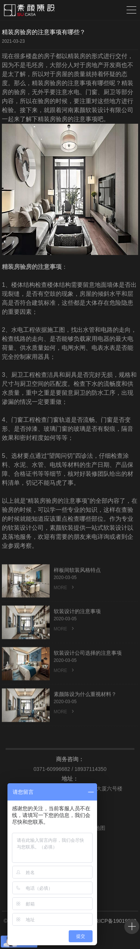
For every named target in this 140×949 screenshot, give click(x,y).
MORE (64, 601)
